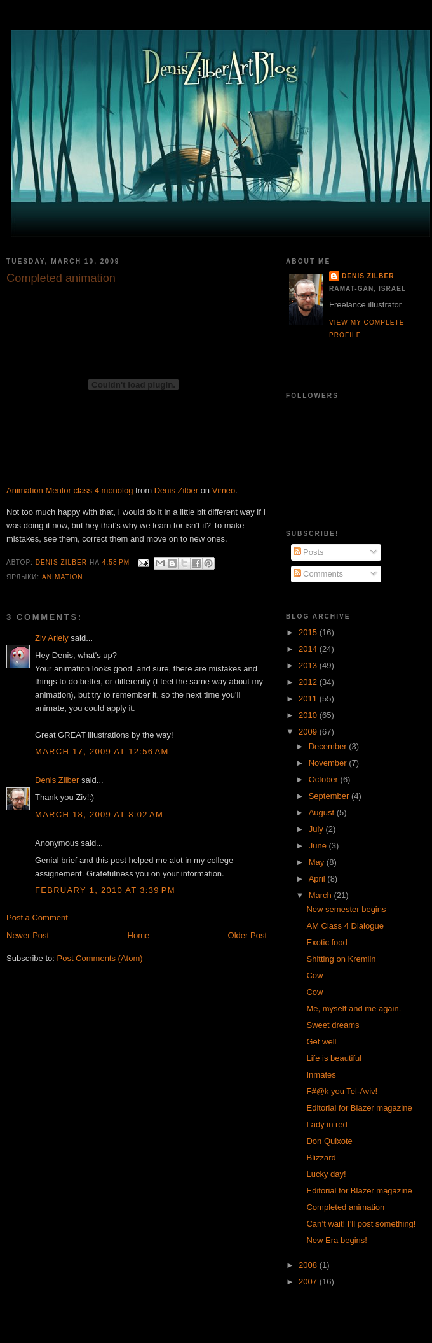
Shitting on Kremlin (340, 959)
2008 (309, 1265)
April (318, 878)
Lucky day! (326, 1174)
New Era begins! (336, 1240)
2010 (309, 715)
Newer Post (27, 935)
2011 (309, 698)
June (319, 845)
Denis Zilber (176, 490)
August (323, 812)
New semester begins (346, 909)
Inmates (320, 1074)
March (321, 895)
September (330, 796)
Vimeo (224, 490)
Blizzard (320, 1157)
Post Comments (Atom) (100, 958)
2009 (309, 731)
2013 (309, 665)
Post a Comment (37, 917)
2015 (309, 632)
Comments (318, 574)
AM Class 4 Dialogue (344, 926)
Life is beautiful (333, 1058)
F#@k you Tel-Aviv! (341, 1091)
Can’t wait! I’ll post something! (360, 1223)
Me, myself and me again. (353, 1008)
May (318, 862)
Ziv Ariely (52, 638)
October (325, 779)
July (317, 829)
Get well (321, 1041)
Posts (309, 552)
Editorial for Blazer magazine (359, 1108)
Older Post (247, 935)
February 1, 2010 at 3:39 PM (105, 890)
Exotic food (326, 942)
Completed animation (345, 1207)
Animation (62, 576)
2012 (309, 682)
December (329, 746)
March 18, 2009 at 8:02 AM (99, 814)
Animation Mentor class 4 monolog (69, 490)
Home (139, 935)
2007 (309, 1281)
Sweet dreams (332, 1025)
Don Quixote (329, 1141)
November (329, 763)
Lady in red (326, 1124)
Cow (314, 975)
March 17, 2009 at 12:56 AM (102, 751)
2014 (309, 649)
